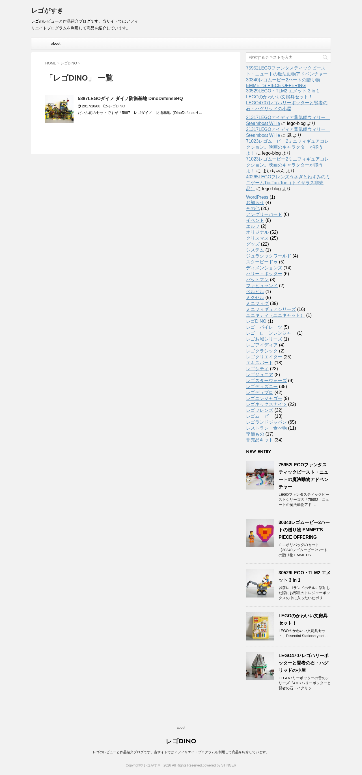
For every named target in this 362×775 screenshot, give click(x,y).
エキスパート (259, 362)
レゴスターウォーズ (266, 380)
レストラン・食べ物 (266, 428)
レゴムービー (259, 416)
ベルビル (255, 291)
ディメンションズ (264, 267)
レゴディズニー (262, 386)
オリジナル (257, 232)
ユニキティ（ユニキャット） (275, 315)
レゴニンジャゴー (264, 398)
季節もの (255, 434)
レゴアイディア (262, 345)
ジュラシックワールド (268, 256)
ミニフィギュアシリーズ (271, 309)
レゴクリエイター (264, 356)
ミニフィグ (257, 303)
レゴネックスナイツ (266, 404)
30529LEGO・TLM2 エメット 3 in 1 (282, 90)
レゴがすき (47, 11)
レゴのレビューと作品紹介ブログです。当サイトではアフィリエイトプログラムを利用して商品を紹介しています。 (181, 752)
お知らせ (255, 202)
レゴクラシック (262, 350)
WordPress (257, 197)
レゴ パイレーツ (264, 327)
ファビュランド (262, 285)
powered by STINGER (219, 765)
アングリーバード (264, 214)
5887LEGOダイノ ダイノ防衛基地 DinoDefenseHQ (130, 98)
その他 (253, 208)
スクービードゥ (262, 261)
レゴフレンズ (259, 410)
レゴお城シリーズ (264, 339)
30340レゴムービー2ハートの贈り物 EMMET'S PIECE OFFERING (304, 530)
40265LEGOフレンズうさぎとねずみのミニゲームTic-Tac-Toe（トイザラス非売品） (288, 182)
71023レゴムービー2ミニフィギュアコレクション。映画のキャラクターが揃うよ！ (287, 147)
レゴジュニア (259, 374)
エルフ (253, 226)
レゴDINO (117, 106)
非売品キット (259, 440)
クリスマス (257, 238)
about (56, 43)
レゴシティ (257, 368)
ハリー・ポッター (264, 273)
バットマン (257, 279)
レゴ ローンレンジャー (271, 333)
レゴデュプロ (259, 392)
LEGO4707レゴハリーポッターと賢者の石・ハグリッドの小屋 (304, 663)
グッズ (253, 244)
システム (255, 250)
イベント (255, 220)
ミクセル (255, 297)
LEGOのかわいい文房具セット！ (279, 96)
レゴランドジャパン (266, 422)
